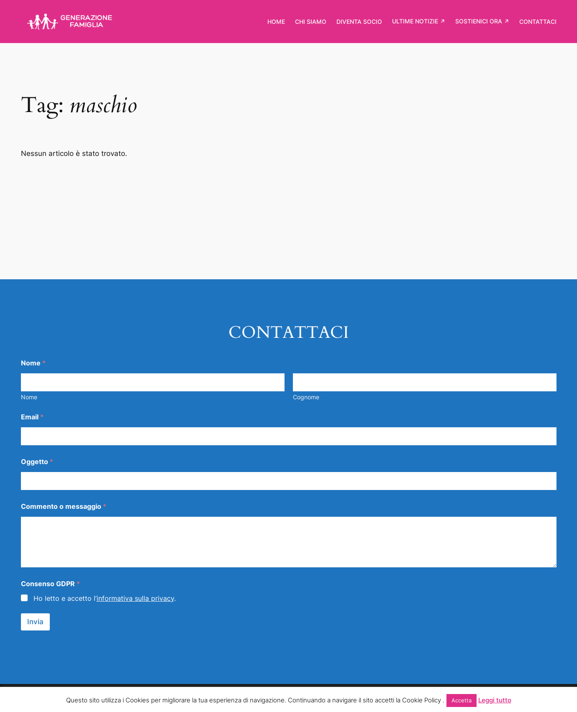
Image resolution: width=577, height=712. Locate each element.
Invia (35, 622)
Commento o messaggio (63, 506)
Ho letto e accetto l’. (104, 598)
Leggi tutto (494, 700)
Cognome (306, 397)
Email (32, 417)
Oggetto (37, 462)
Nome (29, 397)
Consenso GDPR (50, 584)
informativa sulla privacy (135, 598)
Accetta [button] (461, 700)
